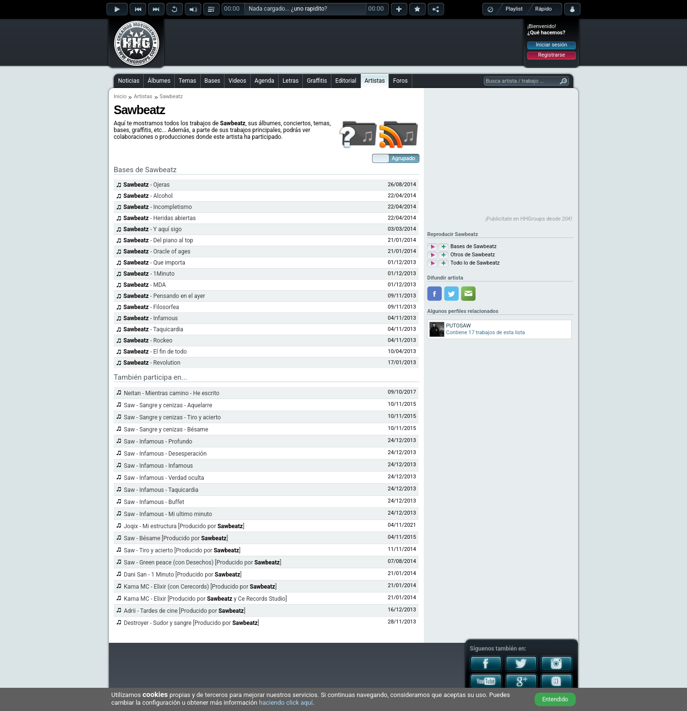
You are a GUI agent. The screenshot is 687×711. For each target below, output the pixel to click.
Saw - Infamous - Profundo (158, 441)
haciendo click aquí (286, 702)
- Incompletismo (157, 207)
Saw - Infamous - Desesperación (165, 453)
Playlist (514, 9)
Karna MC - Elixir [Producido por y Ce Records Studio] (205, 598)
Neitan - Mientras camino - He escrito (171, 393)
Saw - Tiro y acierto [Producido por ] (182, 550)
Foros (400, 80)
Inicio (120, 96)
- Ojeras (146, 184)
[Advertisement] (344, 42)
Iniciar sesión (552, 45)
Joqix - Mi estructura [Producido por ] (184, 526)
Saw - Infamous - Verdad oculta (164, 477)
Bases (213, 80)
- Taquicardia (153, 329)
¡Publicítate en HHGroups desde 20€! (528, 219)
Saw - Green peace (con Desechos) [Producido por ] (202, 562)
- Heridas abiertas (159, 218)
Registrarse (551, 55)
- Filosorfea (151, 307)
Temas (187, 80)
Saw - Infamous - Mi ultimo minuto (168, 514)
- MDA (144, 284)
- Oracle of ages (157, 251)
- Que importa (154, 262)
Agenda (264, 80)
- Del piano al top (158, 240)
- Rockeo (147, 340)
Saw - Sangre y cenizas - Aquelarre (168, 405)
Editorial (345, 80)
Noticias (128, 80)
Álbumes (159, 80)
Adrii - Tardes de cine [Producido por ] (184, 610)
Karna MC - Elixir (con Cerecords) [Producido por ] (200, 586)
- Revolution (151, 362)
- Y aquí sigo (152, 229)
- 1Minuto (149, 273)
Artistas (375, 80)
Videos (237, 80)
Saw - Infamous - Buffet (154, 502)
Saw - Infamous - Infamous (158, 465)
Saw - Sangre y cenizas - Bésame (166, 429)
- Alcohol (148, 196)
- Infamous (150, 318)
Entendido (555, 699)
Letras (291, 80)
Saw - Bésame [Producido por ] (176, 538)
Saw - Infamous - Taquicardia (161, 490)
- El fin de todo (155, 351)
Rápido (543, 9)
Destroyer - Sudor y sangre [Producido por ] (191, 623)
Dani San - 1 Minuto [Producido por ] (182, 574)
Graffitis (317, 80)
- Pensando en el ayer (164, 296)
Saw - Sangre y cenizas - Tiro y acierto (172, 417)
